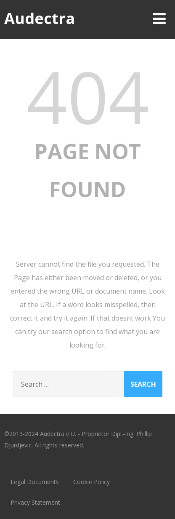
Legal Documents (35, 482)
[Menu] (159, 18)
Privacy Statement (35, 502)
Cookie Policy (91, 482)
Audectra (39, 18)
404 (88, 96)
